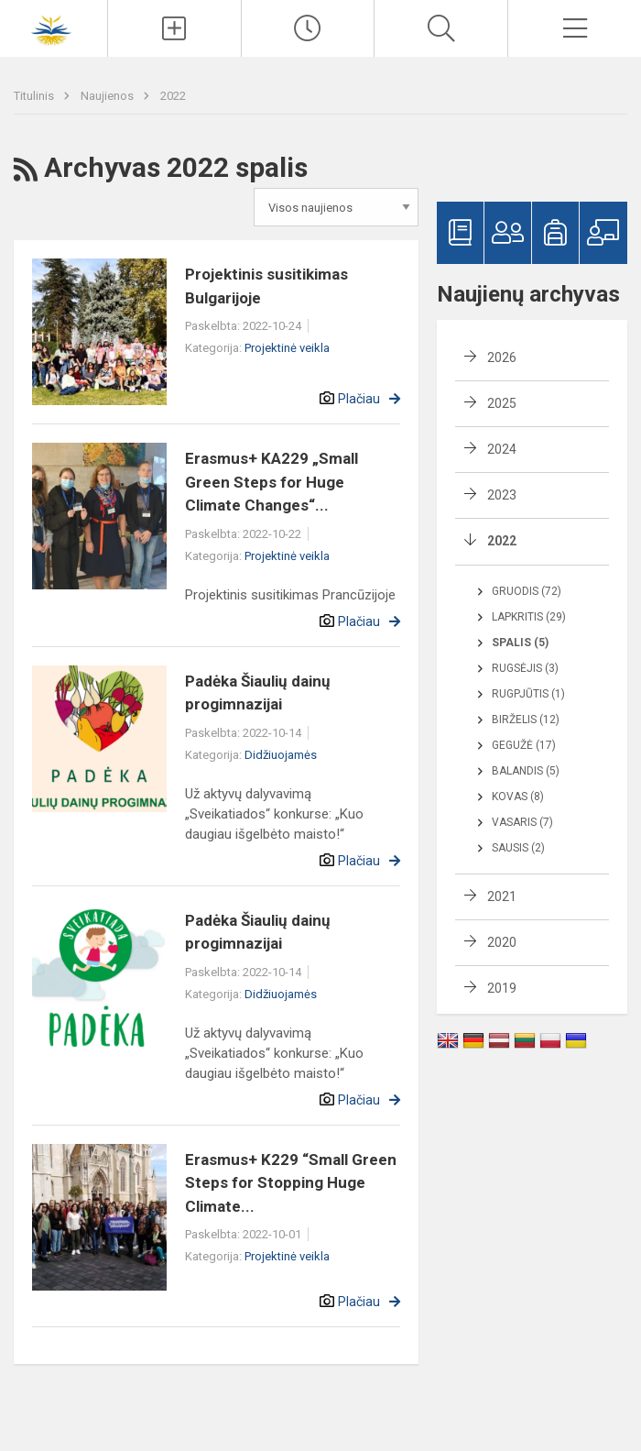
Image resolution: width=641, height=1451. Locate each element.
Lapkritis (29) (529, 616)
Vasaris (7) (522, 822)
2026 (501, 357)
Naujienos (108, 96)
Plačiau (359, 398)
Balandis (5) (526, 770)
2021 (501, 896)
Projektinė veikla (287, 348)
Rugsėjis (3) (525, 668)
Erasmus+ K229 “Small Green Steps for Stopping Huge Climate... (291, 1182)
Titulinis (35, 96)
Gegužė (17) (524, 745)
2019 (501, 988)
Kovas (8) (518, 796)
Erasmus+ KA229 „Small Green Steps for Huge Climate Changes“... (271, 481)
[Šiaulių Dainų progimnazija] (53, 26)
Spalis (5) (520, 642)
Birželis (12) (526, 719)
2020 (501, 942)
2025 (501, 403)
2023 (501, 495)
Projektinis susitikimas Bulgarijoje (266, 286)
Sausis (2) (518, 847)
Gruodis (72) (526, 591)
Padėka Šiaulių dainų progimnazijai (258, 693)
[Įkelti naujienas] (174, 28)
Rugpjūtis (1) (528, 693)
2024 (501, 449)
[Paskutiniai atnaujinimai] (308, 28)
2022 (173, 96)
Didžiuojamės (280, 755)
